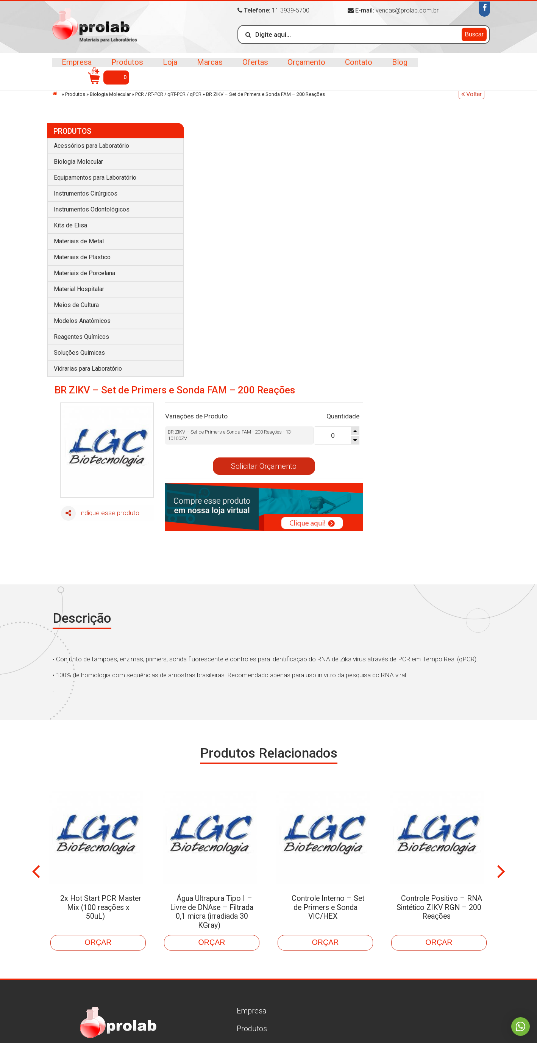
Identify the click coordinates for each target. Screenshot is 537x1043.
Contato (354, 68)
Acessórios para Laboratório (91, 142)
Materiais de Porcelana (84, 269)
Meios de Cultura (76, 301)
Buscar (474, 34)
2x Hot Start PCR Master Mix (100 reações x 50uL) (98, 762)
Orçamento (302, 68)
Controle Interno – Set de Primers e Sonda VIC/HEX (328, 762)
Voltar (471, 94)
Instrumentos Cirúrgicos (85, 189)
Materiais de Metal (79, 237)
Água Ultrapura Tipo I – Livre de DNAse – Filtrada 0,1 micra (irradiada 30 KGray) (214, 767)
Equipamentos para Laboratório (95, 173)
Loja (168, 68)
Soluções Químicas (79, 348)
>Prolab (97, 28)
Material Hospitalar (79, 285)
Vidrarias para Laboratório (88, 364)
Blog (393, 68)
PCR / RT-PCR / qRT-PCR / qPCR (168, 94)
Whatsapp (519, 1025)
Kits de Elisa (70, 221)
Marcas (207, 68)
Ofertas (252, 68)
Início (57, 93)
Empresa (77, 68)
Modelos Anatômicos (82, 317)
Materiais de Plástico (82, 253)
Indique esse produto (211, 251)
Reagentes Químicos (81, 333)
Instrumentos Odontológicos (92, 205)
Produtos (126, 68)
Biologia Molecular (110, 94)
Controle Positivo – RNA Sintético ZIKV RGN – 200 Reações (439, 762)
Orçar (98, 793)
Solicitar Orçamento (374, 204)
